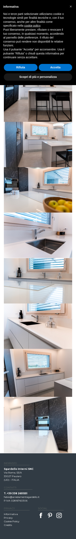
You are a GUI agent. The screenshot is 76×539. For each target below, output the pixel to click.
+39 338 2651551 (17, 493)
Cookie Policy (11, 521)
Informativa (11, 514)
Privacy (8, 517)
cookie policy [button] (32, 25)
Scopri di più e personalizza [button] (38, 76)
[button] (70, 6)
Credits (8, 524)
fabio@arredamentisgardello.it (22, 496)
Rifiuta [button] (20, 67)
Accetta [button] (55, 67)
